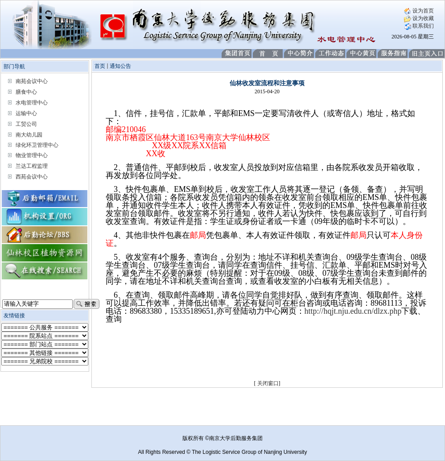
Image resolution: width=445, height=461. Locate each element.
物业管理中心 (32, 155)
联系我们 (419, 26)
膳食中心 (26, 92)
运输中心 (26, 113)
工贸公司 (26, 124)
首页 (100, 66)
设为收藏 (419, 18)
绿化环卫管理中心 (37, 145)
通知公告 (120, 66)
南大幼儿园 (29, 135)
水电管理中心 (32, 103)
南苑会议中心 (32, 81)
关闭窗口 (268, 383)
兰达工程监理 (32, 166)
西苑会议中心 (32, 177)
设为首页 (419, 11)
